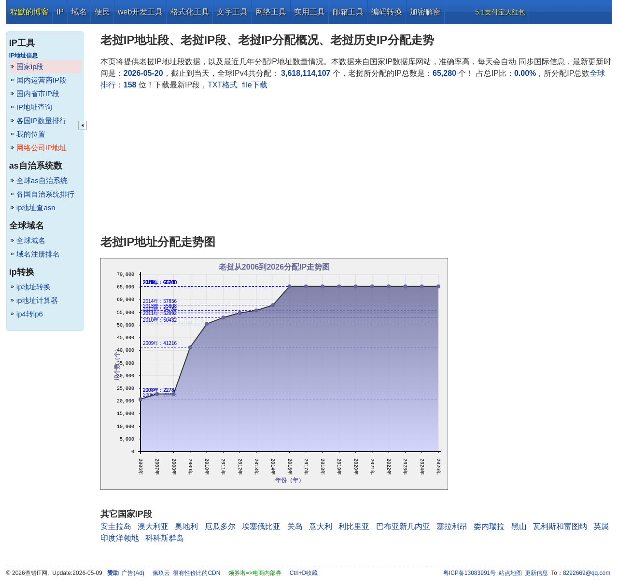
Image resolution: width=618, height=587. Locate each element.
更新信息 (536, 573)
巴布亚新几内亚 (403, 526)
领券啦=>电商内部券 (254, 573)
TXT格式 (223, 85)
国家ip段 (30, 66)
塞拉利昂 (451, 526)
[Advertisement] (356, 163)
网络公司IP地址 (41, 147)
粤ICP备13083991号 (469, 573)
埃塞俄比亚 (261, 526)
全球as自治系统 (42, 180)
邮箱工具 (348, 12)
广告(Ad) (133, 573)
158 (130, 85)
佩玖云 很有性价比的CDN (187, 573)
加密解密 (425, 12)
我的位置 (30, 134)
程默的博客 (29, 12)
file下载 (254, 85)
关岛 (295, 526)
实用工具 (309, 12)
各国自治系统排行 (45, 194)
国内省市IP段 (37, 93)
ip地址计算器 (37, 300)
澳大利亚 (153, 526)
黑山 (519, 526)
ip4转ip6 (29, 314)
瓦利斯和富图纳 (560, 526)
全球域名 (30, 240)
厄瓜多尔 (220, 526)
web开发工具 (140, 12)
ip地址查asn (36, 207)
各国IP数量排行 (41, 120)
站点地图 (510, 573)
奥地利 (186, 526)
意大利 (320, 526)
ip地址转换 (33, 287)
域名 (79, 12)
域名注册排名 (38, 254)
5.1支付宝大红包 (500, 12)
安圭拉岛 (115, 526)
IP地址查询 (34, 107)
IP (60, 12)
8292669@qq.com (586, 573)
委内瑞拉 (489, 526)
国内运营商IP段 (41, 80)
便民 (102, 12)
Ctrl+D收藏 (304, 573)
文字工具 (232, 12)
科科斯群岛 (164, 538)
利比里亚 (353, 526)
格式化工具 (189, 12)
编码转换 (386, 12)
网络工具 (270, 12)
